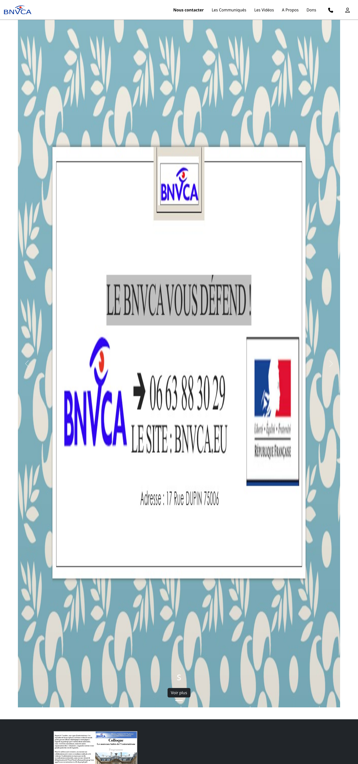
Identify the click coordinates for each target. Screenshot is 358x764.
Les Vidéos (264, 10)
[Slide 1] (179, 700)
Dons (311, 10)
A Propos (290, 10)
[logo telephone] (330, 10)
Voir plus (179, 692)
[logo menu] (17, 9)
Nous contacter (188, 10)
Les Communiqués (229, 10)
